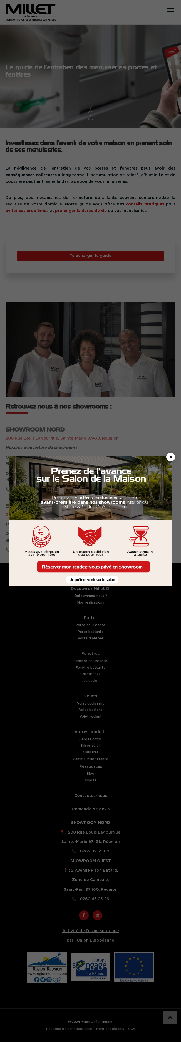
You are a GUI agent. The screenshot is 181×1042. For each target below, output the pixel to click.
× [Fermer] (170, 457)
